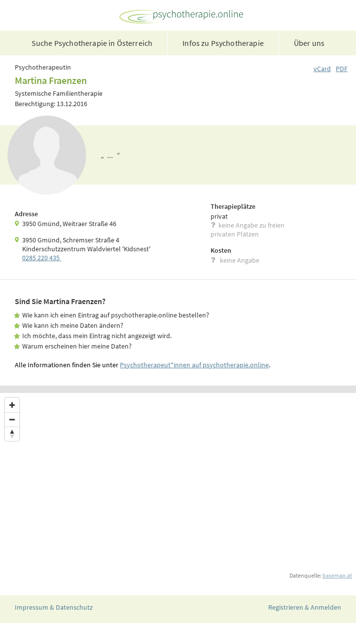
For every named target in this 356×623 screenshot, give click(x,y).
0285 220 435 (41, 257)
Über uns (309, 43)
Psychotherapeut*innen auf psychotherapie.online (194, 364)
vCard (322, 68)
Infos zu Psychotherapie (223, 43)
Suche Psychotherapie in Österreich (92, 43)
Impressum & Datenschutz (54, 607)
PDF (342, 68)
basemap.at (337, 575)
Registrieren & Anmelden (304, 607)
